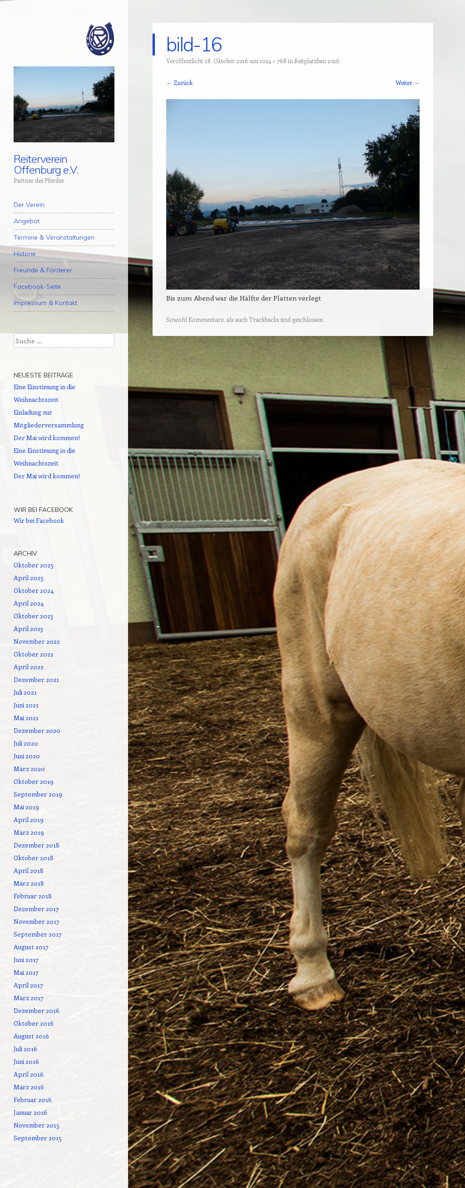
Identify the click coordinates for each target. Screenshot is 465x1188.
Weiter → (408, 82)
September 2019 (38, 794)
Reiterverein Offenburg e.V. (46, 164)
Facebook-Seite (37, 286)
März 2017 (29, 997)
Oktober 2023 (33, 616)
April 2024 (29, 603)
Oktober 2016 (34, 1023)
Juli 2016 (25, 1048)
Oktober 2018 (34, 857)
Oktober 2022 (34, 654)
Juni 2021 (26, 705)
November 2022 (37, 641)
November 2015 (36, 1125)
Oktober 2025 (34, 565)
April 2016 (29, 1074)
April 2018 (29, 870)
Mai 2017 (26, 972)
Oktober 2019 (34, 781)
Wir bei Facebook (43, 510)
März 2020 (29, 768)
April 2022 (29, 666)
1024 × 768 (273, 61)
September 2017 (38, 934)
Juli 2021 (25, 692)
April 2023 (28, 628)
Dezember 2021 (36, 679)
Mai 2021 (26, 717)
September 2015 (38, 1137)
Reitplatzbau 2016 (317, 61)
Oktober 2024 (34, 590)
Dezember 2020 (37, 730)
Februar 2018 (33, 896)
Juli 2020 (26, 743)
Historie (25, 254)
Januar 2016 (30, 1112)
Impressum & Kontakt (45, 303)
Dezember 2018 (36, 845)
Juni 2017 (26, 959)
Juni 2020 (27, 756)
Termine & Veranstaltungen (54, 237)
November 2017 (36, 921)
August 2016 (31, 1036)
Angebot (27, 221)
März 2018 (29, 883)
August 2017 (31, 946)
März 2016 (29, 1087)
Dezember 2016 (36, 1010)
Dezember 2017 (36, 908)
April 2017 (28, 985)
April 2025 (29, 577)
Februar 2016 (33, 1099)
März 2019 (29, 832)
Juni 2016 (26, 1061)
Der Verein (29, 205)
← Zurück (179, 82)
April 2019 (29, 819)
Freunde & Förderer (43, 270)
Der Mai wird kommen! (47, 437)
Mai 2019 (26, 806)
